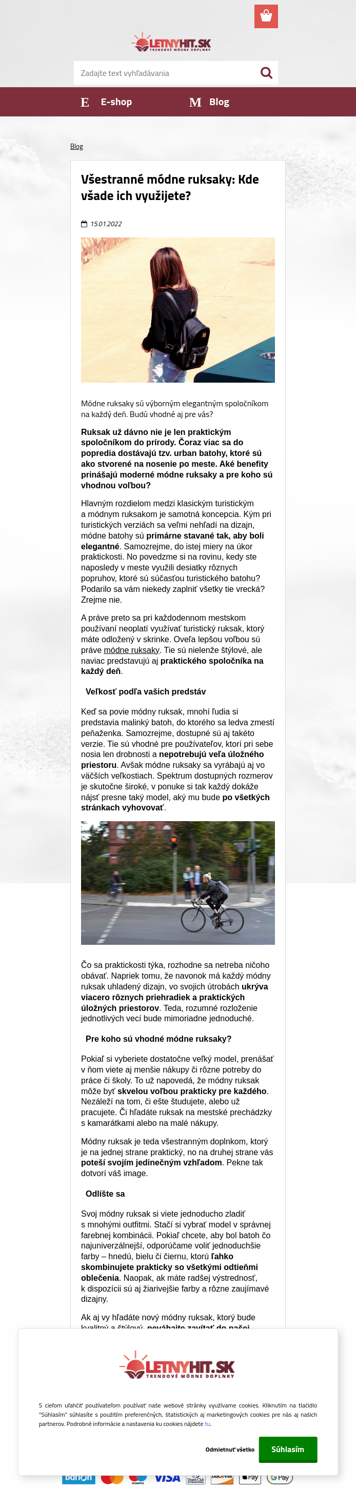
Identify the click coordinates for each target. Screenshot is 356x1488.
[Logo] (171, 43)
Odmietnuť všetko (230, 1449)
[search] (266, 73)
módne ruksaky (132, 650)
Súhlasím (287, 1449)
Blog (76, 146)
